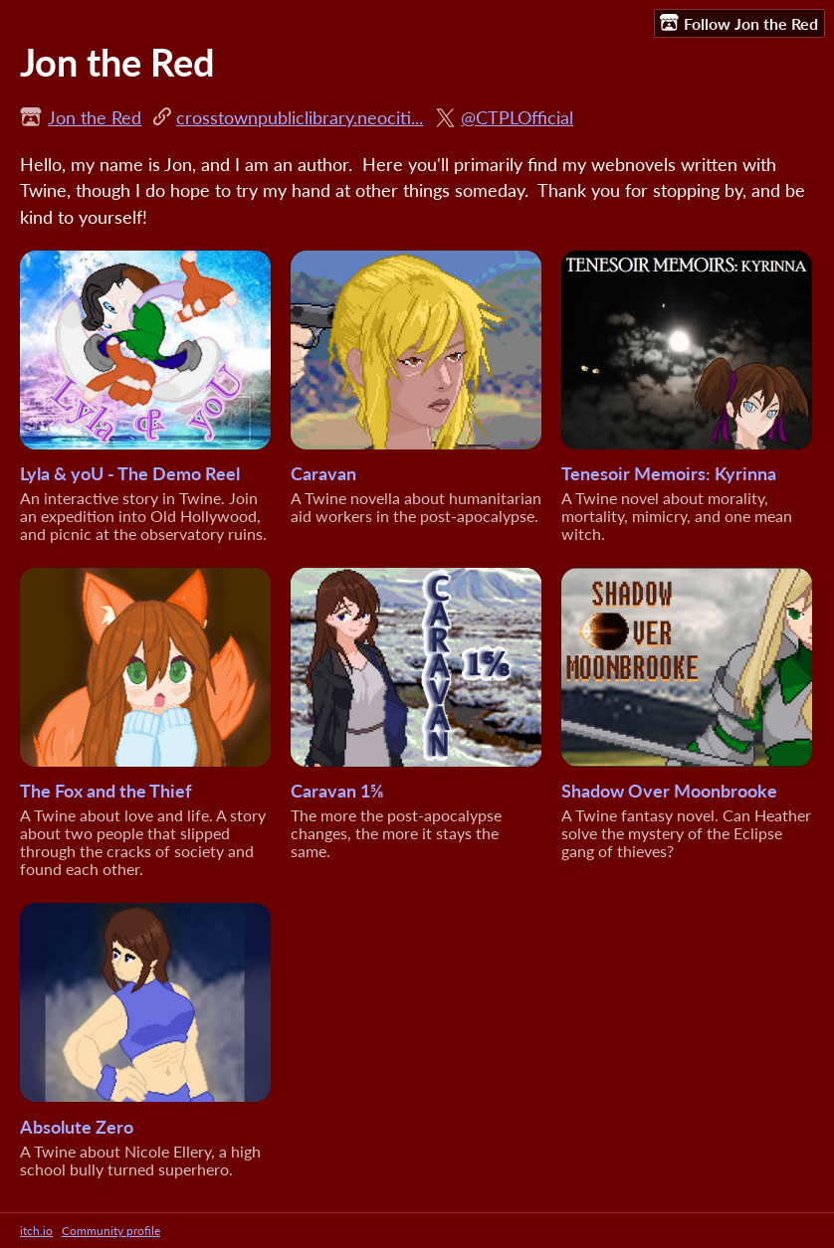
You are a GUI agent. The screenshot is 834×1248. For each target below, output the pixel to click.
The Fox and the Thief (105, 791)
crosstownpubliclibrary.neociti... (299, 117)
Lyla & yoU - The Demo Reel (130, 473)
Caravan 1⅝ (337, 791)
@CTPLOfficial (517, 117)
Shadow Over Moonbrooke (669, 791)
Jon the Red (94, 117)
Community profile (111, 1230)
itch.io (36, 1230)
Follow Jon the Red (739, 23)
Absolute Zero (76, 1127)
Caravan (323, 473)
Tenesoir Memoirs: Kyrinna (668, 473)
